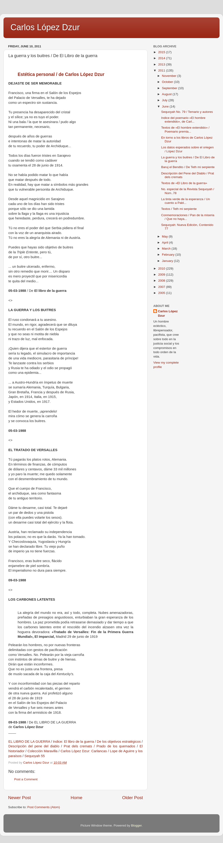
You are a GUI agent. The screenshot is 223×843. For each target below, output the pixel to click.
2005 (162, 293)
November (169, 76)
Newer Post (19, 797)
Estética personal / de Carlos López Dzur (61, 74)
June (166, 106)
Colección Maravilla (42, 751)
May (165, 236)
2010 (162, 268)
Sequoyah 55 (34, 756)
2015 (162, 52)
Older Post (132, 797)
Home (76, 797)
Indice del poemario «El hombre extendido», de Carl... (183, 119)
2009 (162, 274)
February (168, 254)
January (168, 261)
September (170, 88)
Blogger (136, 825)
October (168, 82)
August (167, 94)
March (166, 248)
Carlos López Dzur (45, 27)
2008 (162, 280)
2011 (162, 70)
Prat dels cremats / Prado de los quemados (99, 746)
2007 (162, 287)
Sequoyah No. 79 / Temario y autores (187, 112)
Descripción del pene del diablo (33, 746)
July (165, 100)
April (165, 242)
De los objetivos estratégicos (119, 741)
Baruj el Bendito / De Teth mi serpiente (188, 167)
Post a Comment (26, 779)
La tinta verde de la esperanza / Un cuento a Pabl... (185, 201)
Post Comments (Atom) (43, 807)
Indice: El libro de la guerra (73, 741)
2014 (162, 58)
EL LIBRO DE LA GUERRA (29, 741)
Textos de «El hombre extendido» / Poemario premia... (185, 129)
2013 (162, 64)
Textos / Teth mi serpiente (179, 209)
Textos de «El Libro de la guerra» (184, 183)
